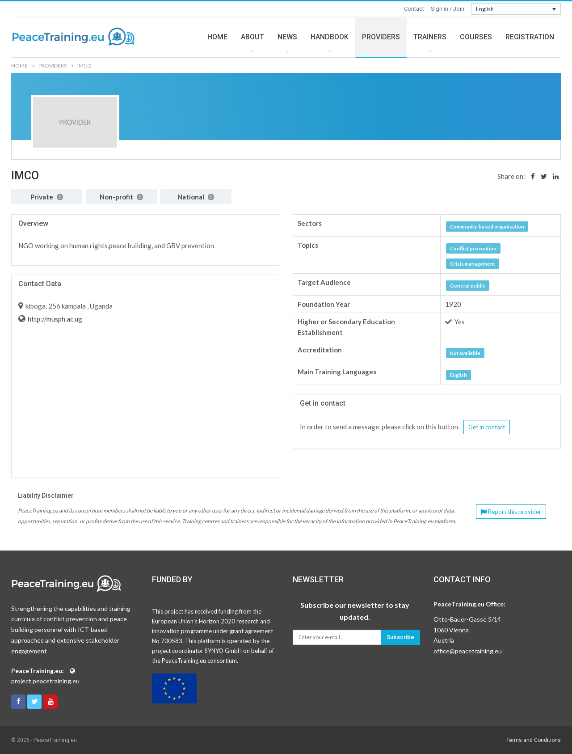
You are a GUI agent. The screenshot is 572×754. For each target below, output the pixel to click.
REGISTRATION (529, 37)
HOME (217, 37)
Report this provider (511, 511)
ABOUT (252, 37)
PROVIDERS (381, 37)
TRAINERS (429, 37)
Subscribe (400, 637)
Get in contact (486, 427)
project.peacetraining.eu (45, 681)
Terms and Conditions (533, 740)
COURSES (476, 37)
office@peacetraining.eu (467, 651)
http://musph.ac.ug (54, 319)
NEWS (287, 37)
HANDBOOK (330, 37)
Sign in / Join (447, 8)
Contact (414, 8)
